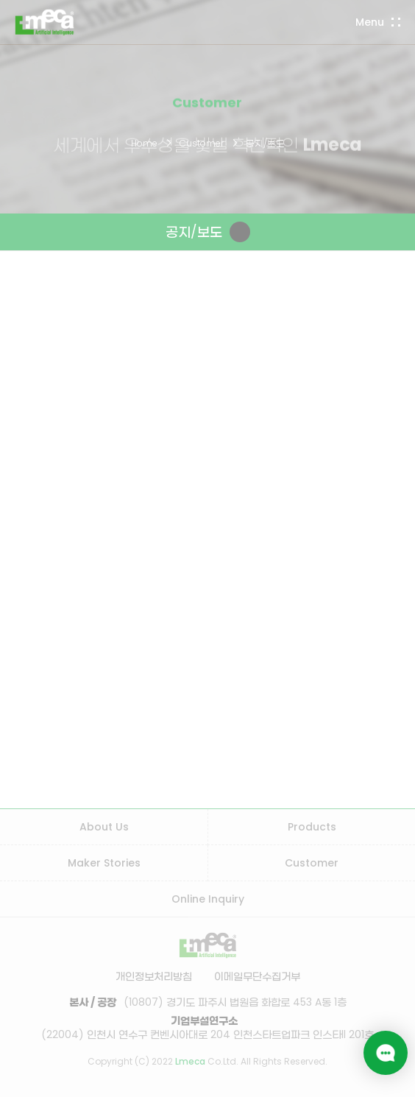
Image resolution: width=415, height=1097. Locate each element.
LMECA (44, 22)
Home (144, 143)
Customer (202, 143)
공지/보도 (265, 143)
